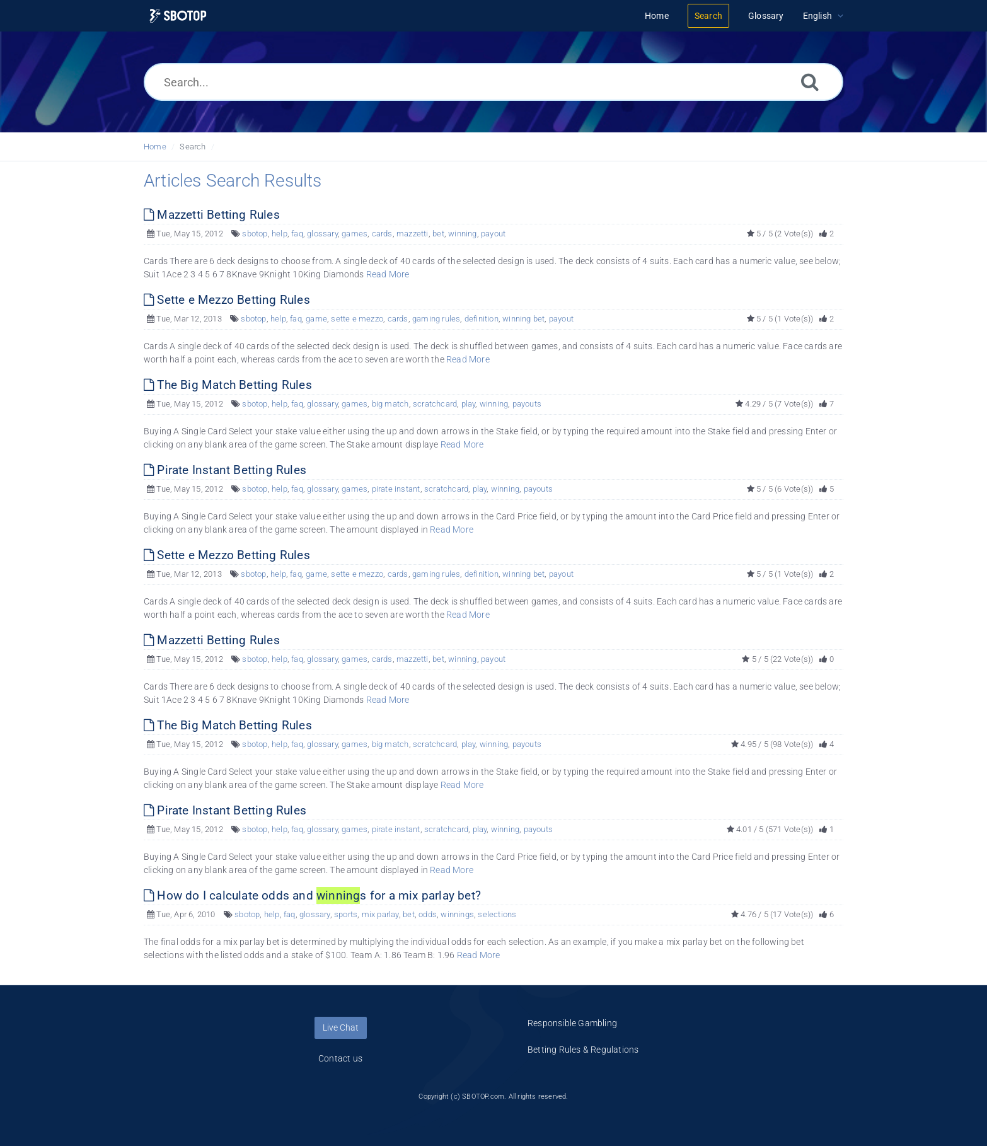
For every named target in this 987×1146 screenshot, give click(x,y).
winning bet (523, 318)
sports (345, 914)
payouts (526, 403)
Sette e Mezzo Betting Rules (227, 299)
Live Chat (341, 1027)
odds (427, 914)
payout (493, 233)
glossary (322, 233)
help (279, 233)
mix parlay (380, 914)
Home (155, 146)
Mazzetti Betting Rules (212, 214)
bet (438, 233)
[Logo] (178, 16)
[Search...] (493, 82)
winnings (457, 914)
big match (390, 403)
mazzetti (412, 233)
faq (297, 233)
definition (482, 318)
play (468, 403)
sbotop (254, 233)
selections (497, 914)
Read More (388, 274)
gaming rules (436, 318)
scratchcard (435, 403)
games (354, 233)
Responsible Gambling (572, 1023)
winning (462, 233)
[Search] (809, 81)
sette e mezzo (357, 318)
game (316, 318)
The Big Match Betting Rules (228, 385)
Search (192, 146)
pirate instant (396, 489)
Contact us (340, 1058)
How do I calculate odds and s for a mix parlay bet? (312, 895)
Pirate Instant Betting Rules (225, 470)
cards (382, 233)
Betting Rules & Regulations (583, 1050)
